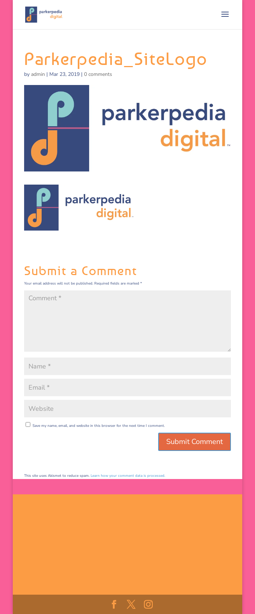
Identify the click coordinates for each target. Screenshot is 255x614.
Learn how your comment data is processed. (128, 475)
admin (38, 74)
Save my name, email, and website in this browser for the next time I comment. (99, 425)
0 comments (98, 74)
